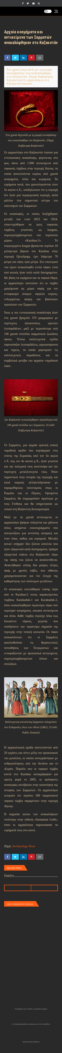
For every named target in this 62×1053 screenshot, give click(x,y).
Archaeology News (23, 846)
